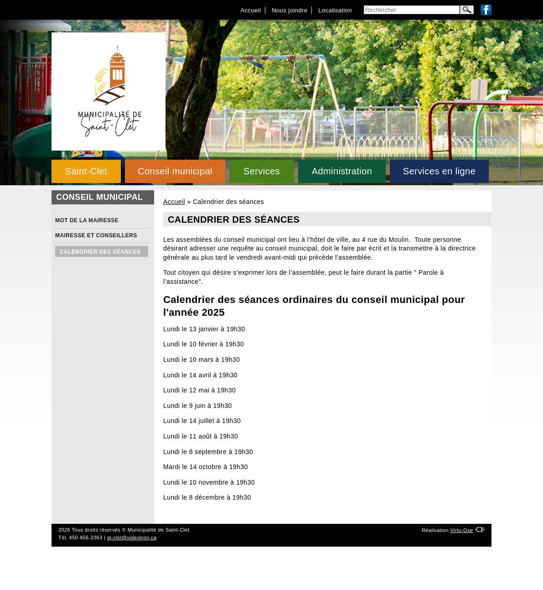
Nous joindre (289, 10)
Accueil (250, 10)
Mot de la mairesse (87, 220)
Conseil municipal (175, 171)
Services (261, 171)
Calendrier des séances (100, 252)
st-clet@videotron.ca (132, 537)
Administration (342, 171)
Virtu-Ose (461, 530)
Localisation (335, 10)
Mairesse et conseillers (96, 235)
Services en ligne (439, 171)
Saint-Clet (86, 171)
